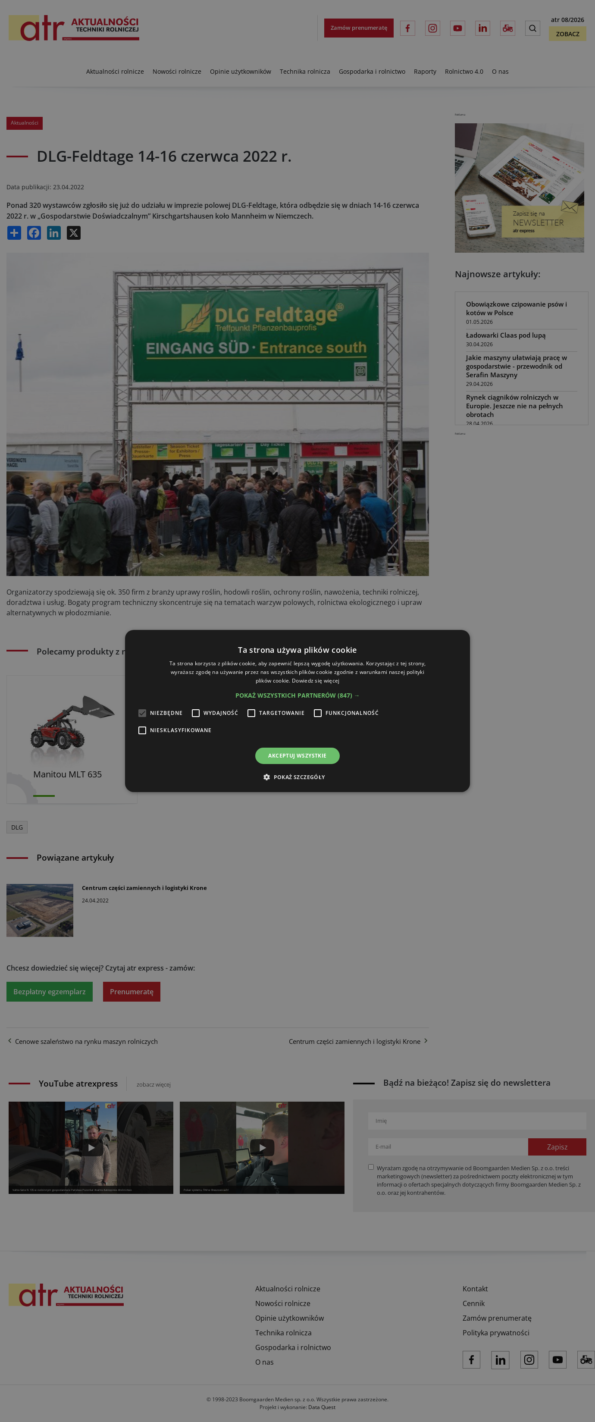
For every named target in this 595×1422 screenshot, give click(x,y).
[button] (297, 695)
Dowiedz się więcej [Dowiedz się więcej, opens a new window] (315, 680)
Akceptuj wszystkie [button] (297, 755)
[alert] (297, 711)
